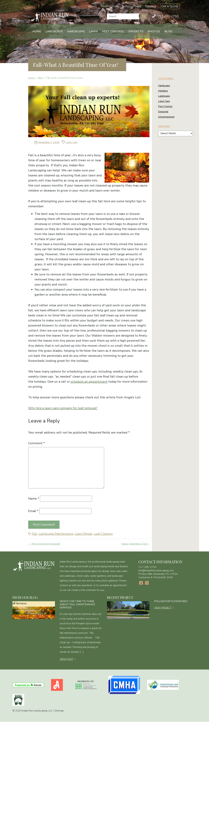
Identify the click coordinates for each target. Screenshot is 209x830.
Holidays (163, 91)
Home (36, 31)
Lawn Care (71, 142)
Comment (36, 443)
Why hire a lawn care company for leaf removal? (62, 408)
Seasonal (163, 111)
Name (33, 498)
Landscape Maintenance (56, 534)
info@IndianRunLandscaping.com (156, 570)
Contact (150, 6)
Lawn (93, 31)
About (92, 6)
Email (33, 511)
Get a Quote (169, 6)
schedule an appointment (89, 381)
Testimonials (110, 6)
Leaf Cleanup (103, 534)
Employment (132, 6)
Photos (154, 31)
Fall (34, 534)
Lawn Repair (83, 534)
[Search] (123, 16)
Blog (168, 31)
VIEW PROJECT (163, 607)
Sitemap (59, 710)
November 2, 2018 (48, 142)
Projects (136, 31)
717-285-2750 (168, 16)
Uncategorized (166, 117)
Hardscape (76, 31)
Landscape (54, 31)
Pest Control (113, 31)
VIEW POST (66, 659)
